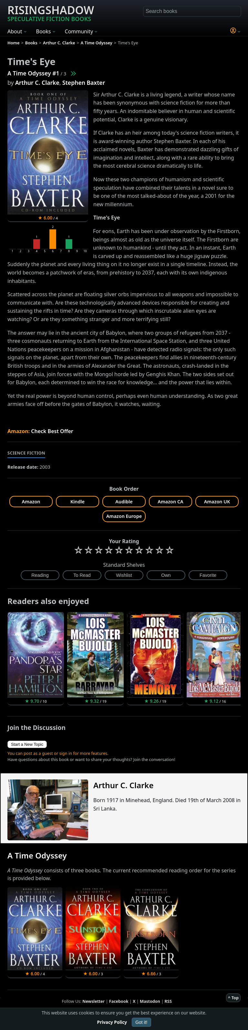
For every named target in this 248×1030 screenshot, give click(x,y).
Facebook (119, 1001)
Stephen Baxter (83, 82)
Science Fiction (26, 453)
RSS (168, 1001)
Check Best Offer (52, 431)
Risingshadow (50, 13)
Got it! (141, 1022)
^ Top (233, 998)
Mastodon (150, 1001)
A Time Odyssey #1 (33, 73)
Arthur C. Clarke (37, 82)
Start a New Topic (27, 744)
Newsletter (93, 1001)
